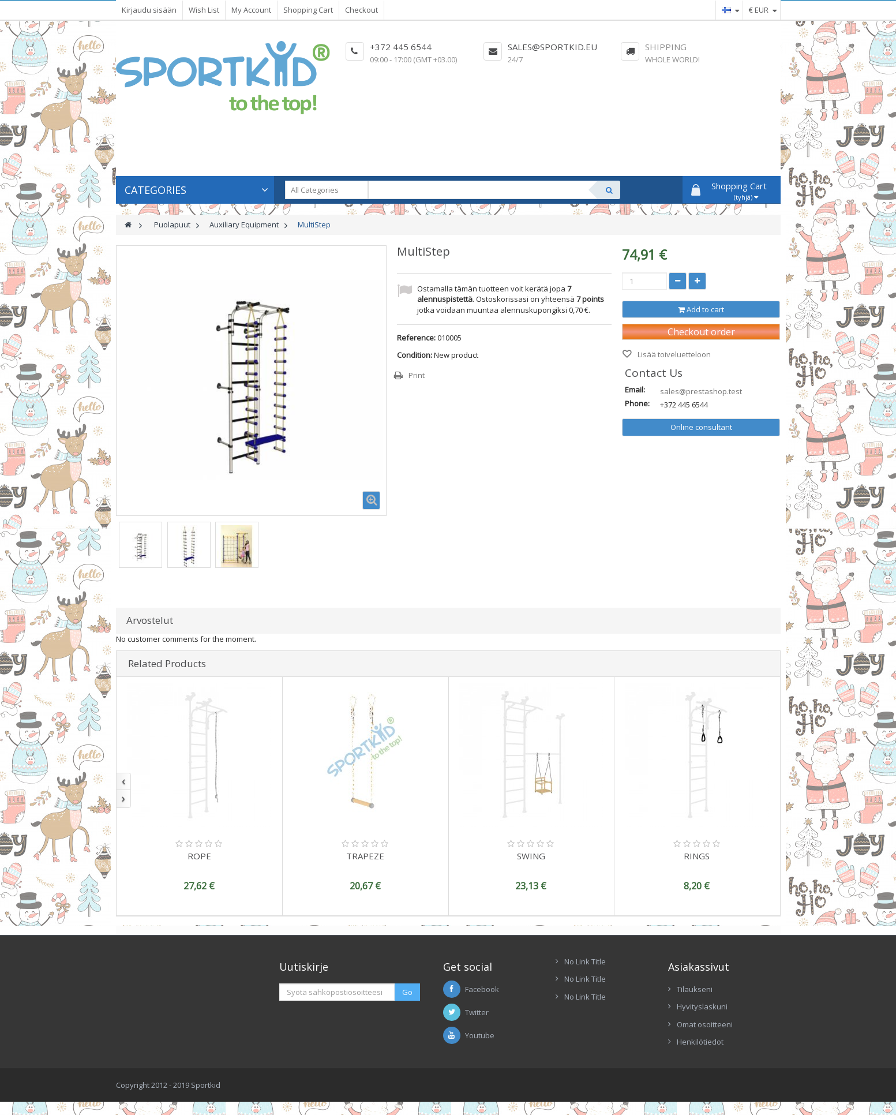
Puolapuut (172, 224)
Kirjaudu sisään (149, 10)
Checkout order (701, 331)
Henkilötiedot (700, 1042)
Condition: (414, 355)
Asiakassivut (698, 967)
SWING (531, 856)
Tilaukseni (695, 989)
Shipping (666, 47)
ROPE (199, 856)
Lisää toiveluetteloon (673, 354)
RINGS (697, 856)
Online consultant (701, 427)
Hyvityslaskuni (702, 1006)
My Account (251, 10)
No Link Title (585, 961)
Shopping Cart (308, 10)
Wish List (204, 10)
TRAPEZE (365, 856)
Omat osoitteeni (705, 1024)
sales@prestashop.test (701, 391)
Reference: (416, 337)
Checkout (361, 10)
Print (416, 375)
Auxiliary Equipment (244, 224)
